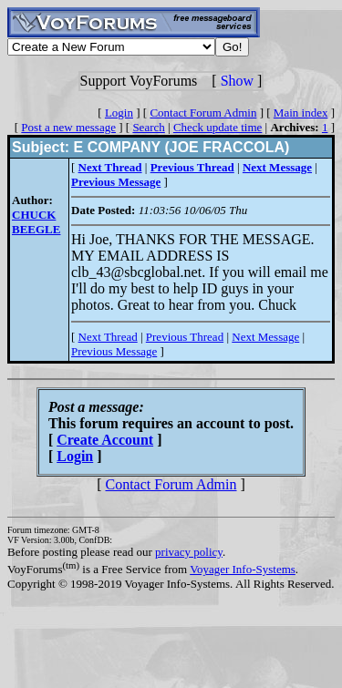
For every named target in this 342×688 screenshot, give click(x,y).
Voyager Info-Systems (242, 569)
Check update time (217, 127)
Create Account (105, 439)
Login (119, 112)
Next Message (265, 337)
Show (237, 80)
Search (148, 127)
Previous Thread (184, 337)
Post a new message (68, 127)
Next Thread (108, 337)
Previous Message (114, 351)
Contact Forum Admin (203, 112)
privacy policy (189, 552)
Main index (301, 112)
